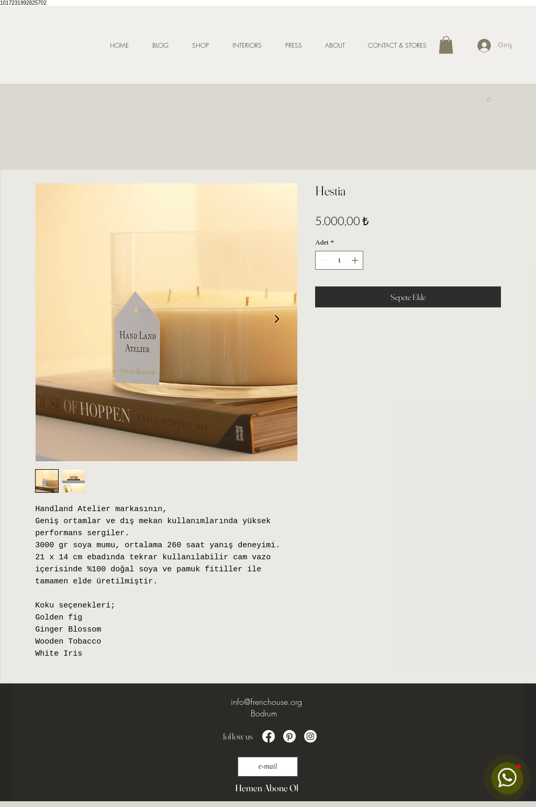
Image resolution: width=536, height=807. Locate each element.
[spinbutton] (339, 260)
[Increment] (356, 260)
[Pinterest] (289, 736)
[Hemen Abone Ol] (266, 787)
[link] (488, 99)
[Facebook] (268, 736)
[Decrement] (323, 260)
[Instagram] (310, 736)
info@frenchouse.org (266, 701)
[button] (446, 44)
